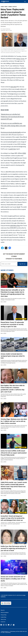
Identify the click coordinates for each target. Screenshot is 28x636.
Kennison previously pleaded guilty (11, 132)
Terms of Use (3, 619)
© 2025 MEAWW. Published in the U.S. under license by (12, 595)
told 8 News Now (15, 225)
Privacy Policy (3, 614)
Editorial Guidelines (5, 612)
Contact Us (3, 621)
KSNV (24, 153)
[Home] (5, 1)
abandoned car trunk (8, 70)
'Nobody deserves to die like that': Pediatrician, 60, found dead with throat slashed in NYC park (12, 116)
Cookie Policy (3, 617)
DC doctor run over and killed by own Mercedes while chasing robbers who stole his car (13, 125)
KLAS (18, 207)
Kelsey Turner (20, 58)
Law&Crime (12, 149)
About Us (2, 610)
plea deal (13, 86)
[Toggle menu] (25, 1)
